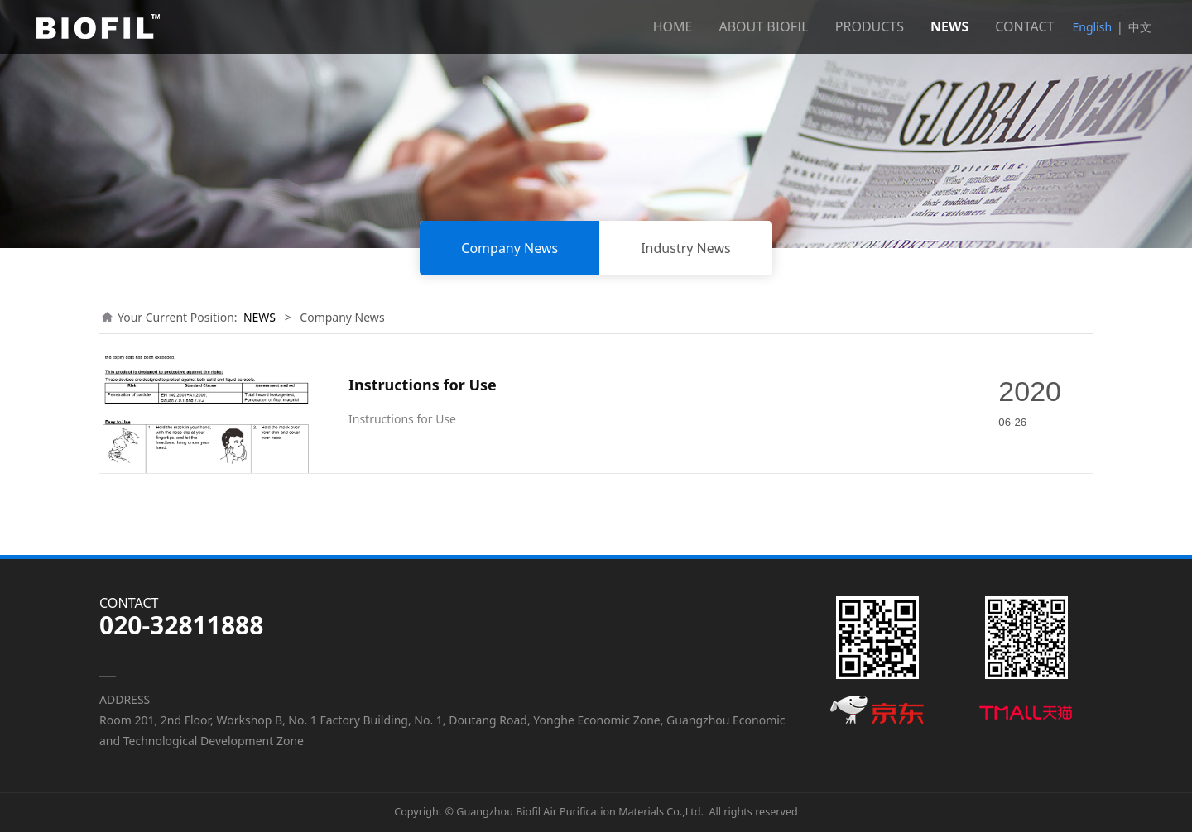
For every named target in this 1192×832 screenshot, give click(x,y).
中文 (1139, 27)
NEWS (949, 26)
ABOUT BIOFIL (763, 26)
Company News (509, 248)
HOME (673, 26)
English (1092, 27)
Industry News (686, 248)
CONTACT (1024, 26)
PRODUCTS (869, 26)
